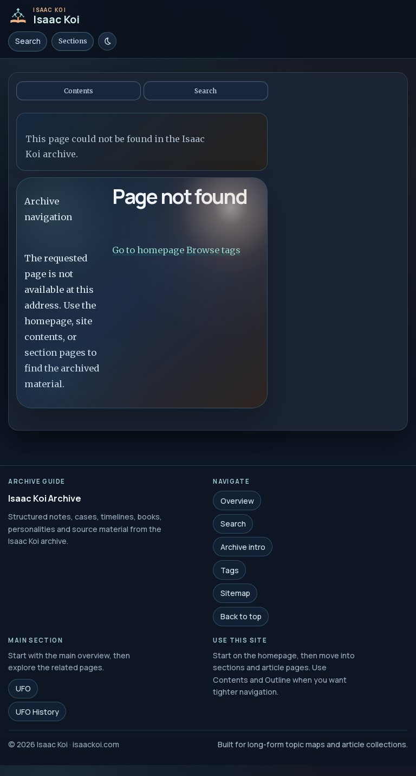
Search (28, 41)
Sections (72, 41)
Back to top (241, 617)
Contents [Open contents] (78, 91)
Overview (237, 502)
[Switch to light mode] (107, 41)
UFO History (37, 713)
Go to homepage (148, 250)
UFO (23, 690)
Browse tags (213, 250)
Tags (229, 571)
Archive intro (242, 548)
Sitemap (235, 594)
